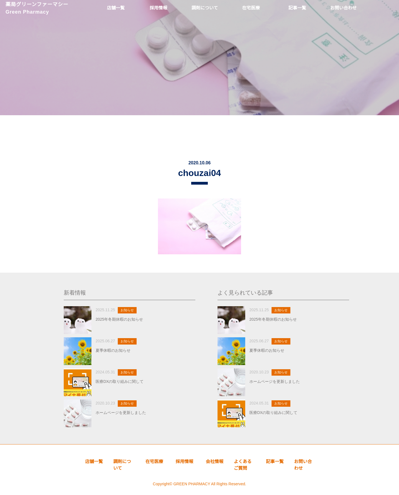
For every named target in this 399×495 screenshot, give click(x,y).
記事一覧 (275, 461)
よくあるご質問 (243, 465)
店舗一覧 (94, 461)
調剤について (122, 465)
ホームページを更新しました (121, 412)
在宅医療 (154, 461)
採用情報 (184, 461)
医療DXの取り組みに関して (120, 381)
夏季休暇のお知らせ (113, 350)
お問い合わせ (303, 465)
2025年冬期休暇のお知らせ (119, 319)
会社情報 (214, 461)
